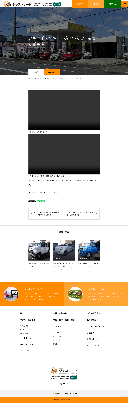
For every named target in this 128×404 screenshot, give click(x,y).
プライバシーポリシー (93, 346)
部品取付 (56, 345)
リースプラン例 (24, 351)
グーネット (23, 331)
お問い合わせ (55, 395)
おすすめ (56, 333)
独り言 (36, 73)
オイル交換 (56, 341)
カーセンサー (24, 335)
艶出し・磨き (57, 337)
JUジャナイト (24, 327)
